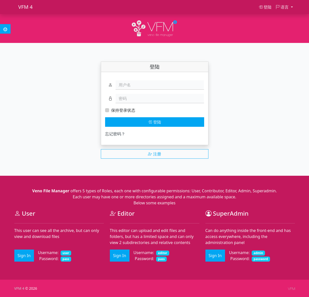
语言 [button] (283, 7)
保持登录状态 (123, 110)
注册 (154, 154)
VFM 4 (25, 7)
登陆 (265, 7)
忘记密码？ (115, 134)
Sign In (24, 255)
